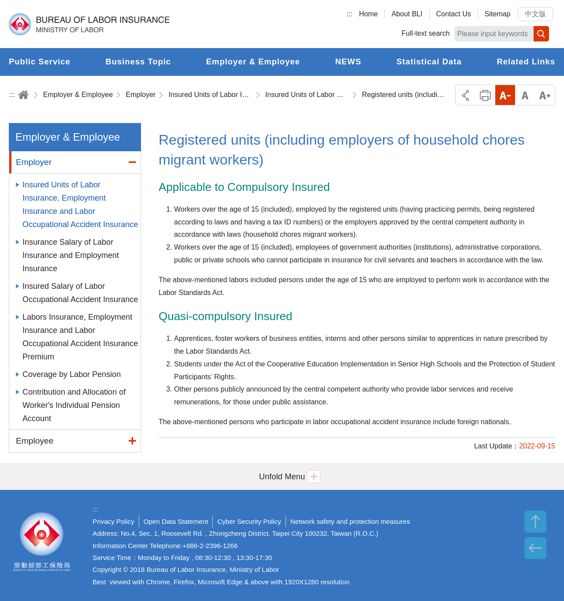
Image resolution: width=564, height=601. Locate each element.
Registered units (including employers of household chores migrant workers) (403, 94)
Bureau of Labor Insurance (89, 24)
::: (349, 14)
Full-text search (425, 33)
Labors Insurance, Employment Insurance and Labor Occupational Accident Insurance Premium (80, 337)
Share (465, 95)
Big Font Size (545, 95)
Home (368, 14)
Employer (141, 94)
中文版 (535, 14)
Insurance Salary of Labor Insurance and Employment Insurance (70, 255)
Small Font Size (505, 95)
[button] (282, 476)
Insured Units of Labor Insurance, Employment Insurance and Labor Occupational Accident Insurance (210, 94)
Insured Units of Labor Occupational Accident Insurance (307, 94)
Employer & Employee (78, 94)
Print (485, 95)
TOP (535, 522)
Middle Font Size (525, 95)
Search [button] (541, 33)
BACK (535, 548)
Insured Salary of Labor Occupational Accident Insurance (80, 293)
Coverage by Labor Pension (71, 374)
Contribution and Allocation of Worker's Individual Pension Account (74, 405)
